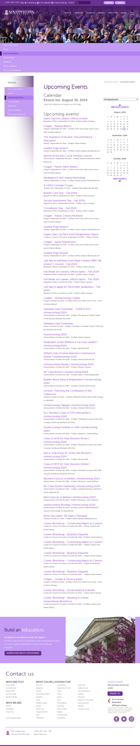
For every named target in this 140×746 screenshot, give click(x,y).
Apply (109, 3)
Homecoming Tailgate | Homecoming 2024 (69, 405)
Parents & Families (11, 697)
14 (117, 124)
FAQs (37, 715)
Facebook (116, 719)
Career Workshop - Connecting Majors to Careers (73, 523)
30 (124, 129)
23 (124, 126)
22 (121, 126)
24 (127, 126)
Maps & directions (40, 734)
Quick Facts (60, 706)
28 (118, 129)
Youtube (124, 719)
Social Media (8, 58)
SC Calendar (46, 3)
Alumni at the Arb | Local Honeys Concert (68, 155)
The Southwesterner (12, 70)
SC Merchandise (62, 715)
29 (121, 129)
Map (22, 3)
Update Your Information (85, 700)
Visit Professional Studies (13, 718)
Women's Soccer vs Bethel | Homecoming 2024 (72, 478)
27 (114, 129)
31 (127, 129)
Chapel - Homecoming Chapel (62, 298)
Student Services (83, 688)
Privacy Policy (10, 712)
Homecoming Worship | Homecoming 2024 (69, 504)
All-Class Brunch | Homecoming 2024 (66, 371)
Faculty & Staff (10, 691)
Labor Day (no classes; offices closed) (66, 118)
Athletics (101, 13)
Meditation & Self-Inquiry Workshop (64, 177)
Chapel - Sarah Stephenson (60, 241)
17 (127, 124)
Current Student (11, 688)
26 (111, 129)
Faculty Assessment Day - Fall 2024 (64, 200)
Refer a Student (62, 709)
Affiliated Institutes (41, 703)
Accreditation (10, 709)
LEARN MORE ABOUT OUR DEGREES (23, 653)
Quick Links (60, 3)
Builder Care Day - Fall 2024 (60, 192)
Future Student (10, 685)
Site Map (8, 706)
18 (108, 126)
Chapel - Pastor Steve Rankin (61, 166)
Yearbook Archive (83, 709)
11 (107, 124)
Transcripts (81, 697)
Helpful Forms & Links (64, 688)
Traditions (81, 694)
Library (59, 694)
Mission (59, 697)
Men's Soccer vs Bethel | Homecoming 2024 (70, 497)
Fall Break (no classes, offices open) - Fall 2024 (71, 271)
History (59, 691)
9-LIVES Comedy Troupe (58, 185)
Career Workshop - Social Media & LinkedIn (69, 590)
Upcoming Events (11, 53)
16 (124, 124)
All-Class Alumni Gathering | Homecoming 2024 (72, 486)
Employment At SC (42, 712)
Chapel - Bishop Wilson (57, 126)
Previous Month (120, 107)
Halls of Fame (40, 718)
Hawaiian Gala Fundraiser (58, 323)
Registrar (60, 712)
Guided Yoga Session (56, 148)
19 (111, 126)
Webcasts (7, 62)
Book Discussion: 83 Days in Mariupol (65, 515)
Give (120, 3)
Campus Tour (40, 709)
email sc (115, 693)
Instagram (131, 719)
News (132, 13)
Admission (79, 13)
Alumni (124, 13)
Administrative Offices (42, 694)
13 (114, 124)
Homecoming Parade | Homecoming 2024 (69, 364)
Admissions (39, 697)
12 (111, 124)
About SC (67, 13)
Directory (32, 3)
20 (114, 126)
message (50, 731)
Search (71, 2)
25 (108, 129)
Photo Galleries (10, 66)
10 (127, 121)
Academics (91, 13)
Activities (38, 691)
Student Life (112, 13)
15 (121, 124)
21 (117, 126)
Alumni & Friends (11, 694)
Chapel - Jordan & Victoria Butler (63, 579)
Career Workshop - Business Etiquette (66, 534)
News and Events (10, 45)
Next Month (119, 179)
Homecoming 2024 (55, 334)
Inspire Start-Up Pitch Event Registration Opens (71, 234)
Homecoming (61, 685)
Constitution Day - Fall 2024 (60, 208)
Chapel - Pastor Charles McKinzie (63, 215)
